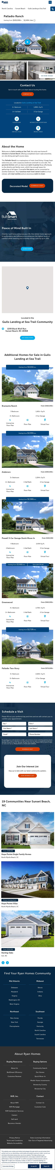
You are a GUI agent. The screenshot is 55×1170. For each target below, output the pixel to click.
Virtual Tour (16, 131)
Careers (14, 1114)
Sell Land (14, 1118)
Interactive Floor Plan (38, 122)
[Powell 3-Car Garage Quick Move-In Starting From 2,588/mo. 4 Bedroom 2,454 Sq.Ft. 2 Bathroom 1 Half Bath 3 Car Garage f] (27, 499)
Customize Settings (8, 1166)
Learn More (27, 248)
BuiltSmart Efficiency (14, 1072)
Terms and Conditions (30, 743)
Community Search (40, 1067)
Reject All (46, 1166)
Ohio (40, 995)
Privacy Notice (18, 743)
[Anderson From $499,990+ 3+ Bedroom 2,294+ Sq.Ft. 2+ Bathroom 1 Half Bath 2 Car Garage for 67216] (27, 476)
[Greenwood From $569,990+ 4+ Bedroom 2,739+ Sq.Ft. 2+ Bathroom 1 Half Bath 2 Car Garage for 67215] (27, 606)
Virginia (14, 995)
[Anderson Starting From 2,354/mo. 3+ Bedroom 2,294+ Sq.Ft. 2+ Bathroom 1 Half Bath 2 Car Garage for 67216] (27, 433)
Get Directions (27, 337)
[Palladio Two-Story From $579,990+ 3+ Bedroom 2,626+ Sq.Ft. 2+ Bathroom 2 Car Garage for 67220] (27, 672)
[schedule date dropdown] (14, 723)
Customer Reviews (14, 1076)
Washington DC (14, 999)
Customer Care (40, 1106)
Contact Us (27, 94)
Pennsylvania (14, 1026)
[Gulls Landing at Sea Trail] (13, 70)
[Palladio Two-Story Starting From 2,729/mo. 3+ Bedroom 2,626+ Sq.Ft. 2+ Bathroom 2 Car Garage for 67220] (27, 629)
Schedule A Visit (37, 185)
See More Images (47, 76)
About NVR (14, 1102)
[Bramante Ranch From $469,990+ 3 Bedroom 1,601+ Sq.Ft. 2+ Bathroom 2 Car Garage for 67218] (27, 409)
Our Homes (40, 1072)
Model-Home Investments (40, 1080)
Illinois (40, 987)
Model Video (38, 131)
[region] (27, 1159)
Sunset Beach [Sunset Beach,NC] (20, 8)
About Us (14, 1067)
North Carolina (7, 8)
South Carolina (40, 1034)
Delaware (14, 987)
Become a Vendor (14, 1123)
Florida (40, 1017)
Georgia (40, 1021)
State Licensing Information (40, 1137)
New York (14, 1021)
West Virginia (14, 1003)
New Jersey (14, 1017)
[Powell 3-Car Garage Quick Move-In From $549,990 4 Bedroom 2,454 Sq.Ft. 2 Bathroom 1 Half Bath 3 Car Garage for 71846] (27, 542)
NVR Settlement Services (14, 1110)
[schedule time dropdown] (40, 723)
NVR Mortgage (14, 1106)
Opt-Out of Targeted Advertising (40, 1140)
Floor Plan (17, 122)
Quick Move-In (40, 1076)
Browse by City (40, 1088)
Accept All (34, 1166)
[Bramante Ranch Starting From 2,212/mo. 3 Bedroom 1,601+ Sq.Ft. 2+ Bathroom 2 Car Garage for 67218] (27, 367)
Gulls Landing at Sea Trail (37, 8)
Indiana (40, 991)
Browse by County (40, 1084)
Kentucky (40, 1026)
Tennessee (40, 1038)
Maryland (14, 991)
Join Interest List (27, 775)
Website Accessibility (14, 1142)
